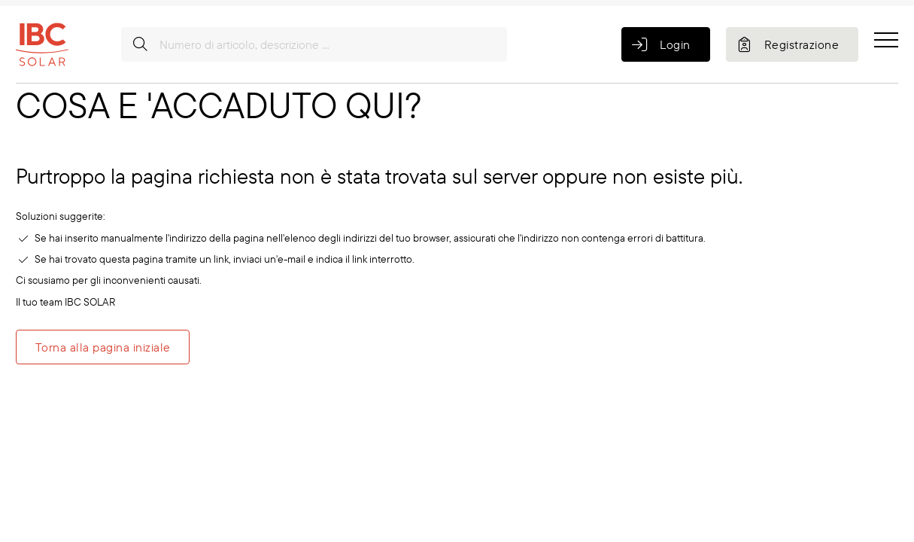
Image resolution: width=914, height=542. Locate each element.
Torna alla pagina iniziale (102, 347)
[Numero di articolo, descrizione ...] (314, 44)
